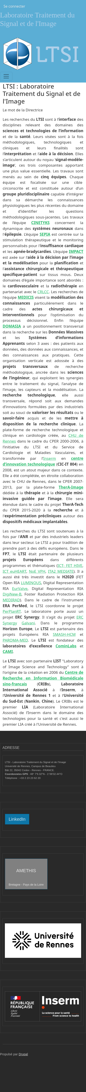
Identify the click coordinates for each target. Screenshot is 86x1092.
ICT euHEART (14, 571)
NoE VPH (37, 571)
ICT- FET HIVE (70, 565)
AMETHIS (26, 877)
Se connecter (14, 6)
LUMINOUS (31, 582)
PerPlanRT (12, 611)
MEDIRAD (11, 599)
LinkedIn (17, 819)
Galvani (28, 623)
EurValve (20, 588)
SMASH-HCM (64, 634)
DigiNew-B (12, 594)
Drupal (23, 1054)
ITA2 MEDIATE (60, 571)
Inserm (49, 458)
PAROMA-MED (15, 640)
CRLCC (43, 291)
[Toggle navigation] (6, 76)
